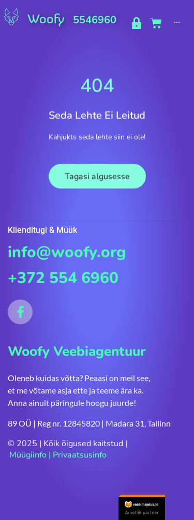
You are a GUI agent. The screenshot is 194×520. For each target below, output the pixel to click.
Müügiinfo (28, 455)
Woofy (45, 18)
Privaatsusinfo (80, 455)
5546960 (94, 20)
